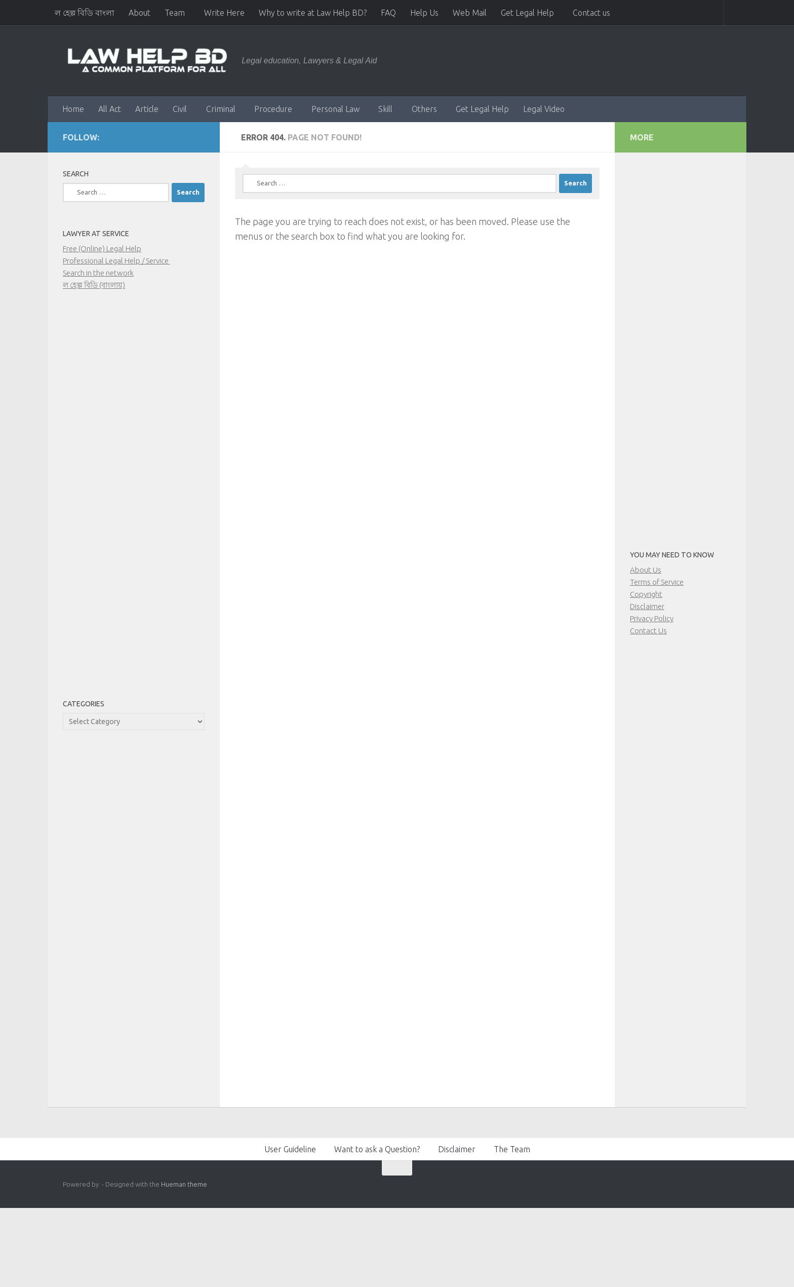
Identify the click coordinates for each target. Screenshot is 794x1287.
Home (73, 108)
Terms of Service (657, 582)
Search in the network (98, 273)
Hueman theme (184, 1184)
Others (424, 108)
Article (146, 108)
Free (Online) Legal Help (102, 248)
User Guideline (290, 1149)
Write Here (224, 12)
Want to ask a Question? (377, 1149)
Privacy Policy (651, 618)
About (139, 12)
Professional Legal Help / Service (116, 260)
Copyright (646, 594)
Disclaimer (647, 606)
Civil (180, 108)
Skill (385, 108)
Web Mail (470, 12)
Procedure (273, 108)
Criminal (220, 108)
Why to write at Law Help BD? (313, 12)
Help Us (424, 12)
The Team (512, 1149)
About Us (645, 569)
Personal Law (335, 108)
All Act (109, 108)
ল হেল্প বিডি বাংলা (84, 12)
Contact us (591, 12)
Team (175, 12)
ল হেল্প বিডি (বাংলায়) (94, 285)
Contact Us (648, 630)
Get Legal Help (527, 12)
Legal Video (544, 108)
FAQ (388, 12)
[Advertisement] (134, 501)
